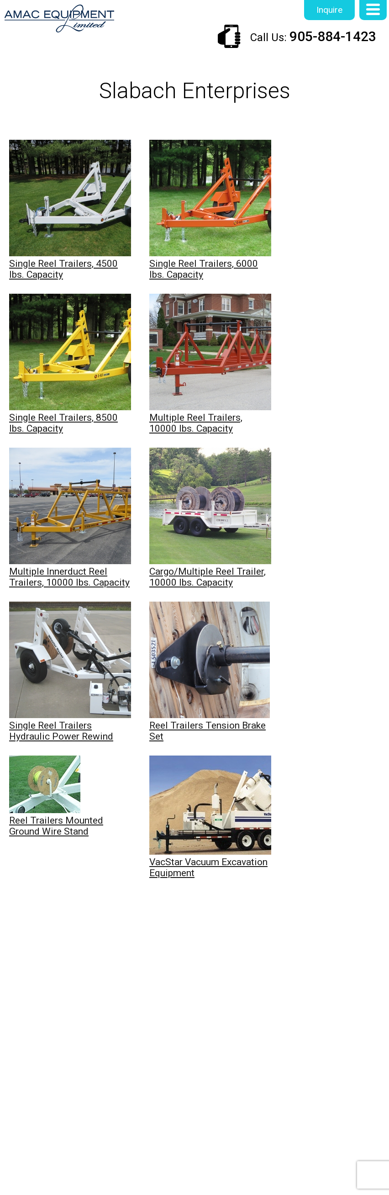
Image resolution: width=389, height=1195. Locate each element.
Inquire (329, 10)
